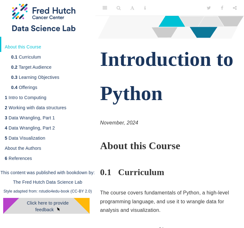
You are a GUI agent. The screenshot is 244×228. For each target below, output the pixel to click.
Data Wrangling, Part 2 (30, 127)
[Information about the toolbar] (145, 8)
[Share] (234, 8)
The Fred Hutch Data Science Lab (47, 182)
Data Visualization (25, 138)
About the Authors (23, 148)
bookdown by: (81, 172)
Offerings (24, 87)
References (18, 158)
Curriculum (26, 57)
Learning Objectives (35, 77)
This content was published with (33, 172)
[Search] (118, 8)
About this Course (23, 46)
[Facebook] (222, 8)
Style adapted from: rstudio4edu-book (37, 191)
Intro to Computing (25, 97)
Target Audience (31, 67)
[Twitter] (209, 8)
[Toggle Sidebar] (105, 8)
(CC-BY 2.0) (81, 191)
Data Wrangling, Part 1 (30, 117)
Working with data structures (35, 107)
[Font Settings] (132, 8)
